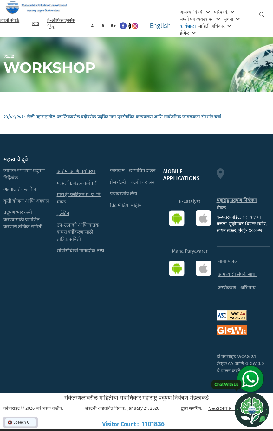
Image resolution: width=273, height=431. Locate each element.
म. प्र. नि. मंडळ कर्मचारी (77, 183)
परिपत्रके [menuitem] (223, 12)
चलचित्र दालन (142, 182)
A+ (113, 26)
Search (261, 14)
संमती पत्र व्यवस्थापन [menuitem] (199, 19)
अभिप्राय (248, 288)
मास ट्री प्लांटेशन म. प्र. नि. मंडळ (79, 198)
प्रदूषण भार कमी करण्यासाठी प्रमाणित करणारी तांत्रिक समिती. (23, 219)
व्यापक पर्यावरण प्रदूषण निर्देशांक (24, 174)
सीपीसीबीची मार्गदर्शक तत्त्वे (80, 251)
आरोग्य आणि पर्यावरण (76, 171)
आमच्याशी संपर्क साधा (237, 274)
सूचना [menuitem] (231, 19)
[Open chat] (252, 410)
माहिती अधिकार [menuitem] (214, 26)
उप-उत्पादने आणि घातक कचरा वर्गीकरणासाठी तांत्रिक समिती (78, 232)
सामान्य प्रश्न (228, 261)
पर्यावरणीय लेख (123, 193)
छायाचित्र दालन (142, 170)
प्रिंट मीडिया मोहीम (126, 205)
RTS (35, 23)
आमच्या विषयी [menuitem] (194, 12)
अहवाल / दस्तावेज (19, 189)
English (160, 25)
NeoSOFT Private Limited (234, 408)
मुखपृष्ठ (8, 55)
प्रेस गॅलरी (118, 182)
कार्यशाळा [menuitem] (188, 26)
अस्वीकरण (227, 288)
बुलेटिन (63, 213)
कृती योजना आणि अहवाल (26, 201)
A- (93, 25)
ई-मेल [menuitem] (187, 33)
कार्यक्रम (117, 170)
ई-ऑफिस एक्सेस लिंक (61, 24)
